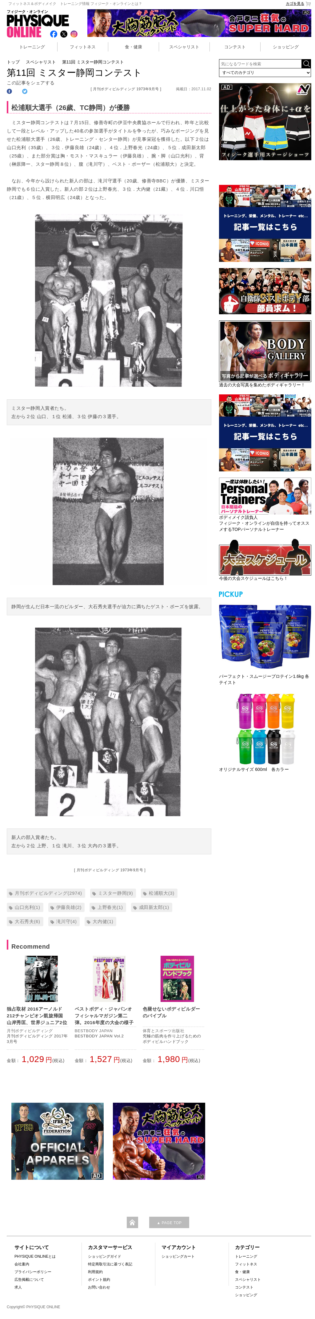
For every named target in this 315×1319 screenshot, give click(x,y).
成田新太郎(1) (154, 907)
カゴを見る (298, 4)
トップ (13, 61)
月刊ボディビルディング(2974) (48, 893)
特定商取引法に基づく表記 (110, 1264)
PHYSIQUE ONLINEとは (35, 1256)
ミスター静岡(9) (115, 893)
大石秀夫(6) (27, 921)
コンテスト (235, 46)
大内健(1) (103, 921)
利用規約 (95, 1272)
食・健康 (133, 46)
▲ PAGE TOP (169, 1223)
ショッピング (286, 46)
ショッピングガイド (104, 1256)
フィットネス (83, 46)
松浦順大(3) (161, 893)
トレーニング (32, 46)
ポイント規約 (99, 1279)
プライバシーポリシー (32, 1272)
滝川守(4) (66, 921)
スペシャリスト (184, 46)
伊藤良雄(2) (69, 907)
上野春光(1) (110, 907)
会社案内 (21, 1264)
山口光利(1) (27, 907)
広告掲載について (29, 1279)
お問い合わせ (99, 1287)
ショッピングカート (178, 1256)
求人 (18, 1287)
